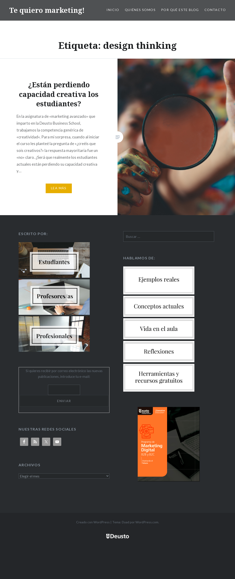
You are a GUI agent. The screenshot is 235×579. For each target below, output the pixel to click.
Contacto (215, 10)
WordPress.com (146, 522)
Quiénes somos (140, 10)
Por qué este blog (180, 10)
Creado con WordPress (93, 522)
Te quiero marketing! (47, 10)
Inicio (112, 10)
